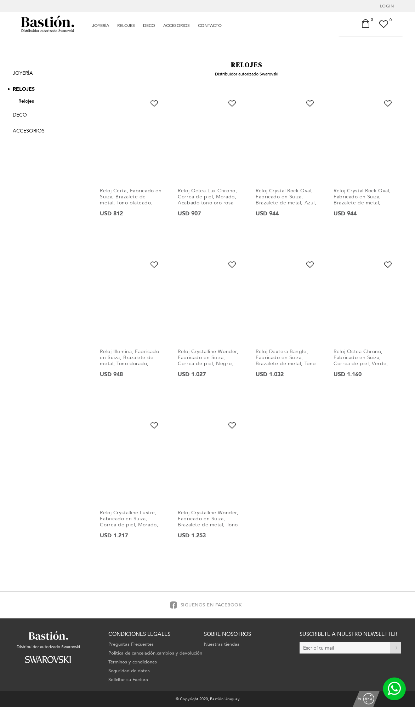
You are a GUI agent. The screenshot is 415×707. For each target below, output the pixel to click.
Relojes (126, 25)
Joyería (100, 25)
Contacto (210, 25)
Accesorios (176, 25)
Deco (149, 25)
